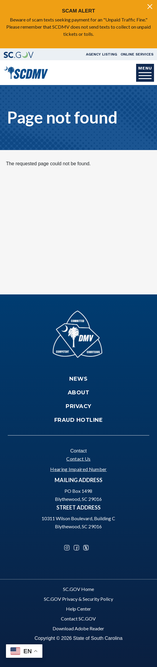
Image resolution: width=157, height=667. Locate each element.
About (79, 392)
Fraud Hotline (78, 420)
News (78, 379)
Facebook (76, 547)
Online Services (137, 54)
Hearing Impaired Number (78, 469)
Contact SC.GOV (78, 618)
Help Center (78, 609)
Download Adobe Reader (78, 628)
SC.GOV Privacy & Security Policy (78, 599)
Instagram (67, 547)
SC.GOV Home (78, 589)
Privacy (78, 406)
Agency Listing (101, 54)
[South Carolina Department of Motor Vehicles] (26, 72)
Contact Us (78, 458)
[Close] (149, 6)
